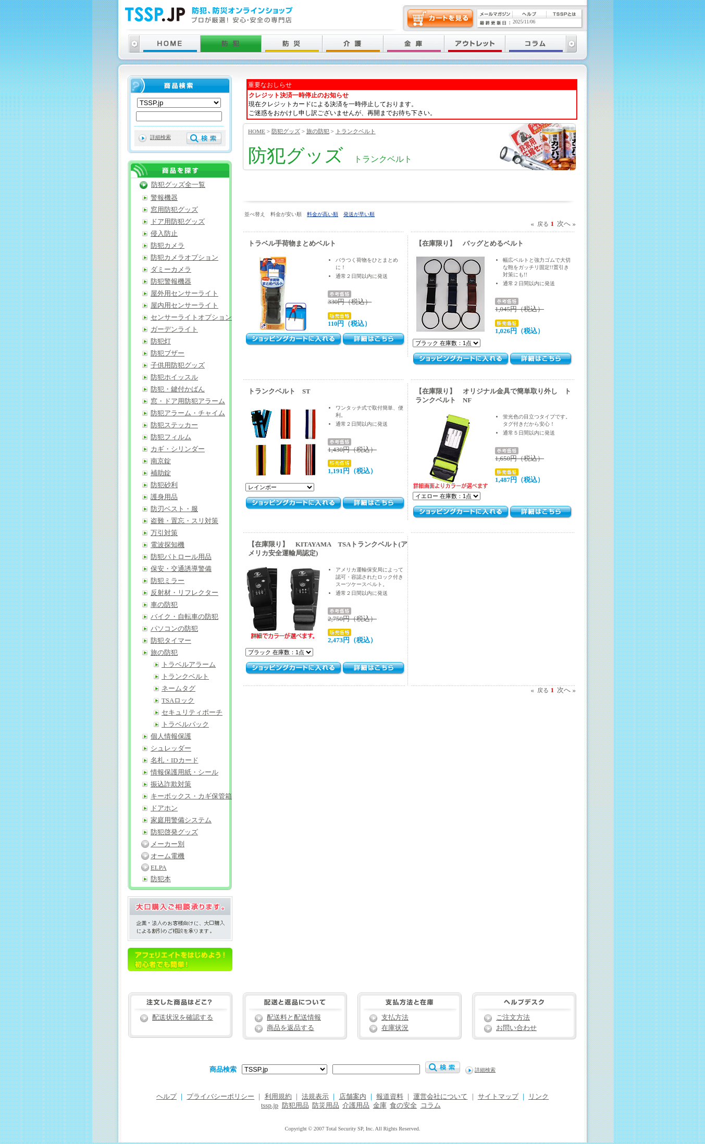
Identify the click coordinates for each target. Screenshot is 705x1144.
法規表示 (315, 1096)
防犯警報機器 (171, 281)
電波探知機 (167, 545)
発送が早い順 (359, 214)
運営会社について (440, 1096)
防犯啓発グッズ (174, 832)
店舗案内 (352, 1096)
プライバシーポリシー (220, 1096)
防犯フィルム (171, 437)
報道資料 (389, 1096)
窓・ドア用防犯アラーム (188, 401)
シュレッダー (171, 748)
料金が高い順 (322, 214)
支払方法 (395, 1017)
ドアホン (164, 808)
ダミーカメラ (171, 269)
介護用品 (355, 1105)
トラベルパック (185, 724)
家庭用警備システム (181, 820)
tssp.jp (269, 1105)
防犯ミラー (167, 580)
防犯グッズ (285, 131)
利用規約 (278, 1096)
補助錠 (161, 473)
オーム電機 (167, 856)
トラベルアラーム (189, 664)
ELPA (159, 867)
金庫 (380, 1105)
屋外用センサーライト (184, 293)
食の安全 (403, 1105)
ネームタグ (178, 688)
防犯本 (161, 879)
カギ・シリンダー (178, 449)
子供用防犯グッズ (178, 365)
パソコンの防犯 (174, 628)
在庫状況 (395, 1028)
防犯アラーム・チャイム (188, 413)
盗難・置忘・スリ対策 (184, 521)
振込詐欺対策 (171, 784)
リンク (538, 1096)
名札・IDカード (175, 760)
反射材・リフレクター (184, 592)
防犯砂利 (164, 485)
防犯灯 (161, 341)
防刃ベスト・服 (174, 509)
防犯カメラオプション (184, 257)
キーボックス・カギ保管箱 (191, 796)
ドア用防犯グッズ (178, 221)
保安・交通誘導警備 (181, 569)
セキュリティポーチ (192, 712)
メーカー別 (167, 844)
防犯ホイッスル (174, 377)
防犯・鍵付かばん (178, 389)
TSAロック (178, 700)
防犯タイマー (171, 640)
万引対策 (164, 533)
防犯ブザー (167, 353)
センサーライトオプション (191, 317)
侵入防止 (164, 233)
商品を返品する (290, 1028)
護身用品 (164, 497)
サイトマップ (498, 1096)
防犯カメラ (167, 245)
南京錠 (161, 461)
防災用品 (325, 1105)
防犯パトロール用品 (181, 557)
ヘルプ (166, 1096)
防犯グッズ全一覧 (178, 184)
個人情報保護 (171, 736)
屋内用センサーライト (184, 305)
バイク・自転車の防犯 (184, 616)
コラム (430, 1105)
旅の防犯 (317, 131)
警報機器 (164, 197)
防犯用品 (295, 1105)
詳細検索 (160, 137)
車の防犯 (164, 604)
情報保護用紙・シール (184, 772)
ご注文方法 (513, 1017)
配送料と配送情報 (294, 1017)
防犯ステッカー (174, 425)
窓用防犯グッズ (174, 209)
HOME (256, 131)
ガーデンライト (174, 329)
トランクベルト (356, 131)
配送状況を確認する (182, 1017)
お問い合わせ (516, 1028)
